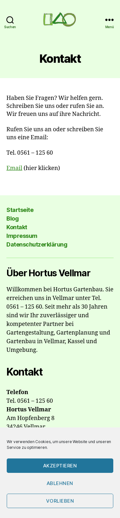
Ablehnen (60, 483)
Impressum (21, 235)
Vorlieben (60, 501)
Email (14, 168)
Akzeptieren (60, 466)
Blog (12, 218)
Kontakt (16, 227)
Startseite (19, 209)
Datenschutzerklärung (36, 244)
